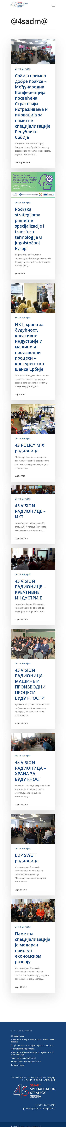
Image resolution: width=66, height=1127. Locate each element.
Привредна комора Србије (23, 1058)
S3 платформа (17, 1036)
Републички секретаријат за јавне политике (32, 1045)
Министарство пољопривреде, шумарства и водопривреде (32, 1053)
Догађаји (26, 68)
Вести (18, 68)
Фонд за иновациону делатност (26, 1062)
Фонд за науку (17, 1065)
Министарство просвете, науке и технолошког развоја (33, 1041)
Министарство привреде (22, 1049)
